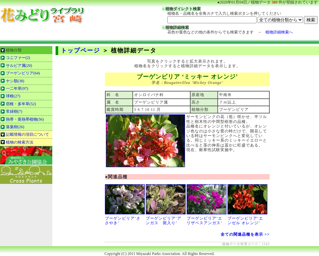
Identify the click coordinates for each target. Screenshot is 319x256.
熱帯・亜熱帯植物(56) (25, 119)
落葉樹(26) (15, 127)
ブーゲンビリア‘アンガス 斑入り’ (166, 218)
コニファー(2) (18, 57)
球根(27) (13, 96)
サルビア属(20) (19, 65)
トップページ (80, 50)
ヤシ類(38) (15, 81)
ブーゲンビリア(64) (23, 73)
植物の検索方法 (19, 142)
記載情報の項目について (27, 134)
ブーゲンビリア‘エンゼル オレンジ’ (247, 218)
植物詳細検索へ (279, 32)
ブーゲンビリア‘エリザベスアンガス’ (207, 218)
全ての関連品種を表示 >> (245, 234)
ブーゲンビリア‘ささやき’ (125, 218)
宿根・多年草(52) (21, 104)
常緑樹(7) (14, 111)
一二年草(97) (17, 88)
